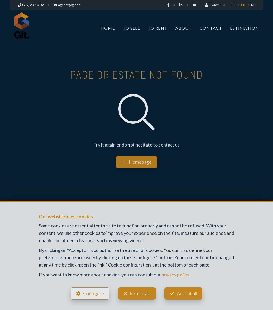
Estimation (244, 28)
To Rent (157, 28)
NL (253, 5)
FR (234, 5)
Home (108, 28)
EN (243, 5)
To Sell (131, 28)
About (183, 28)
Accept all (187, 293)
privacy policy (175, 274)
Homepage (136, 162)
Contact (211, 28)
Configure (93, 293)
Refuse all (139, 293)
